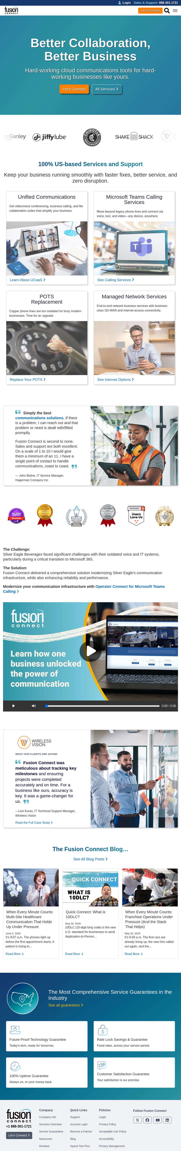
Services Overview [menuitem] (50, 1124)
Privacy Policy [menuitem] (107, 1124)
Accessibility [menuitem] (106, 1138)
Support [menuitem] (75, 1117)
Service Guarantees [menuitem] (51, 1131)
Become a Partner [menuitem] (81, 1131)
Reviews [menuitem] (44, 1146)
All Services (106, 89)
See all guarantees (65, 1005)
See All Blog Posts (90, 859)
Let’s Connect (150, 10)
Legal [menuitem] (102, 1117)
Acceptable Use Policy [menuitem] (112, 1131)
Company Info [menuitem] (47, 1117)
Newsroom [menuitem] (45, 1138)
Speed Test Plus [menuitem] (80, 1146)
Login (124, 2)
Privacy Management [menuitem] (112, 1146)
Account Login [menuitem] (78, 1124)
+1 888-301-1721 (19, 1126)
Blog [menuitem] (73, 1138)
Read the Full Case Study (34, 822)
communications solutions (39, 418)
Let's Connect (74, 89)
